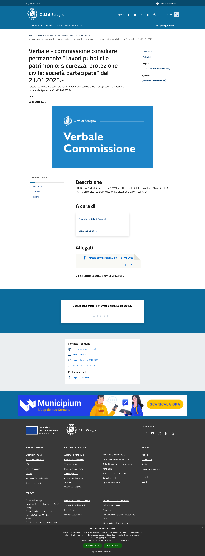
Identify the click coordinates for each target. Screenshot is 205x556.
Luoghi (145, 477)
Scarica (127, 264)
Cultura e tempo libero (74, 459)
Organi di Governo (34, 454)
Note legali (108, 509)
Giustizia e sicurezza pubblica (116, 459)
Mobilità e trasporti (72, 486)
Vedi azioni (148, 57)
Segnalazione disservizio (75, 505)
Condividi (148, 51)
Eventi (144, 481)
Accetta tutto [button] (92, 546)
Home (31, 35)
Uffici (28, 464)
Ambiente (107, 468)
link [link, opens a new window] (127, 540)
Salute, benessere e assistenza (116, 473)
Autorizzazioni (109, 478)
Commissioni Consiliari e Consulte (72, 35)
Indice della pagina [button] (39, 178)
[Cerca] (176, 14)
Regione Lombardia (34, 3)
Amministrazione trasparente (116, 500)
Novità (41, 35)
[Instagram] (140, 14)
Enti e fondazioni (33, 468)
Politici (29, 473)
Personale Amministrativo (37, 478)
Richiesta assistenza (73, 514)
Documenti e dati (33, 483)
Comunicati (147, 459)
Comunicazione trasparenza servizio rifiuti (119, 516)
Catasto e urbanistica (73, 478)
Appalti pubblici (71, 473)
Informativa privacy (111, 505)
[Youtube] (133, 14)
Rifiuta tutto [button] (113, 546)
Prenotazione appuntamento (77, 500)
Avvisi (144, 464)
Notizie (50, 35)
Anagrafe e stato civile (74, 454)
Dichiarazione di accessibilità (115, 523)
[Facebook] (126, 14)
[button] (102, 551)
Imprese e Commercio (73, 468)
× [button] (202, 528)
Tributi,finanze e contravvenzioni (117, 464)
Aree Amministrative (35, 459)
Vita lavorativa (70, 464)
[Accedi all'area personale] (166, 3)
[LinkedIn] (146, 14)
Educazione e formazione (114, 454)
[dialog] (102, 540)
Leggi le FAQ (69, 509)
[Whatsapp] (153, 14)
